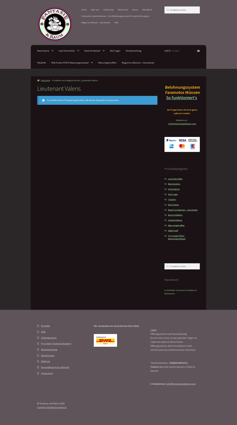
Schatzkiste (173, 189)
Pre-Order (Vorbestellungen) (56, 343)
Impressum (47, 373)
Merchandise (174, 184)
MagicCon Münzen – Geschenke (95, 22)
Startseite (45, 80)
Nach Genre (43, 50)
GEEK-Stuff (173, 230)
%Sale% (41, 62)
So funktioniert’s (182, 97)
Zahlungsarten (49, 337)
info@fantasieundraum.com (182, 123)
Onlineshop (108, 9)
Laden (153, 329)
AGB (43, 331)
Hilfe (116, 22)
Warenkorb (147, 9)
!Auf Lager (115, 50)
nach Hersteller (67, 50)
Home (84, 9)
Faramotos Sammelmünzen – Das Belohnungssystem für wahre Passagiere (115, 16)
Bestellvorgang (49, 349)
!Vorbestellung (133, 50)
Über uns (95, 9)
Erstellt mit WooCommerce (51, 407)
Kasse (135, 9)
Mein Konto (123, 9)
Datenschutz (47, 355)
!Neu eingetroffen (107, 62)
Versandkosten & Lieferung (55, 367)
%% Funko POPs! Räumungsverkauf (70, 62)
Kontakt (45, 325)
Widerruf (45, 361)
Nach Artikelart (92, 50)
